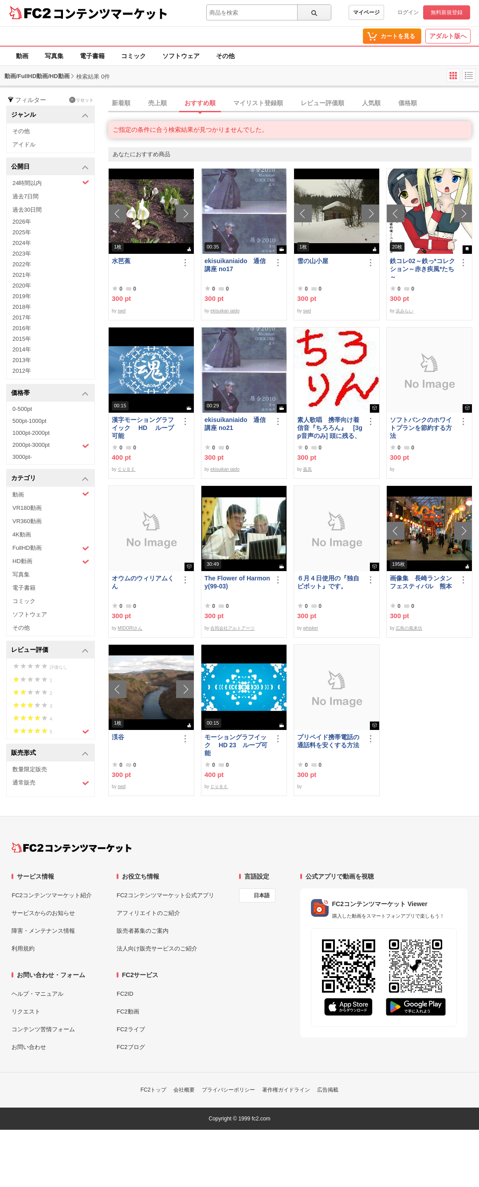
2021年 (21, 275)
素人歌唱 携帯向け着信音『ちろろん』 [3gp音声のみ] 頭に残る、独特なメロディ (329, 428)
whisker (310, 628)
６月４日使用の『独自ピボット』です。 (328, 582)
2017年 (21, 317)
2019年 (21, 296)
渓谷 (118, 737)
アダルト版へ (448, 35)
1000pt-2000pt (31, 433)
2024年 (21, 243)
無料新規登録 (447, 12)
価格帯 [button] (50, 393)
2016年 (21, 328)
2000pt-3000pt (50, 446)
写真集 (54, 55)
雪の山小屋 (312, 260)
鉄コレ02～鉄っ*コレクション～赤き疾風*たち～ (422, 268)
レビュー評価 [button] (50, 650)
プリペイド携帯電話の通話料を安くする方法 (328, 741)
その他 (225, 55)
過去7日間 (25, 196)
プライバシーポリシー (228, 1090)
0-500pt (22, 409)
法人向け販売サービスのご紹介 (157, 948)
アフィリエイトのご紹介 (148, 913)
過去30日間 (27, 209)
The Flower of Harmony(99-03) (237, 582)
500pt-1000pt (29, 421)
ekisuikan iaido (225, 310)
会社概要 (184, 1090)
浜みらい (404, 310)
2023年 (21, 253)
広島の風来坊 (409, 628)
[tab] (293, 103)
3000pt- (22, 457)
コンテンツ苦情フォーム (43, 1029)
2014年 (21, 349)
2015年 (21, 338)
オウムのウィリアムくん (143, 582)
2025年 (21, 232)
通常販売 (50, 783)
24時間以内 (50, 182)
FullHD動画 (50, 548)
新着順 (121, 102)
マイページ (366, 12)
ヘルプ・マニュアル (37, 993)
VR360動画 (27, 521)
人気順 (371, 102)
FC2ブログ (131, 1047)
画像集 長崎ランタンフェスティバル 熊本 (421, 582)
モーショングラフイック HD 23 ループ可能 (235, 745)
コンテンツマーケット (110, 13)
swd (122, 310)
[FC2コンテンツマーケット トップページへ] (72, 847)
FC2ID (125, 993)
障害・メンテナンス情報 (43, 930)
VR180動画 (27, 508)
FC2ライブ (131, 1029)
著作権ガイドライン (286, 1090)
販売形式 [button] (50, 753)
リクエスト (26, 1011)
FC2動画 (128, 1011)
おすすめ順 (200, 102)
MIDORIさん (130, 628)
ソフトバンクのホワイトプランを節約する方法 (421, 427)
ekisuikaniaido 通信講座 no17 (235, 264)
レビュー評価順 (322, 102)
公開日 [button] (50, 167)
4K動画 (21, 534)
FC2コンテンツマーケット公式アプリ (165, 895)
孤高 (307, 469)
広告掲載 (327, 1090)
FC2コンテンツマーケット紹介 (52, 895)
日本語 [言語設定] (262, 895)
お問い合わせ (29, 1047)
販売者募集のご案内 (143, 930)
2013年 (21, 360)
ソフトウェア (181, 55)
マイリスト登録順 (258, 102)
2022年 (21, 264)
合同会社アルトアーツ (232, 628)
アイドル (23, 144)
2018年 (21, 307)
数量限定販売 (29, 769)
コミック (133, 55)
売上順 (157, 102)
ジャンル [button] (50, 115)
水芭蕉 (121, 260)
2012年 (21, 370)
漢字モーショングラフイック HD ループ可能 (143, 427)
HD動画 (50, 561)
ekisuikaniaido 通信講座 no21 (235, 423)
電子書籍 (92, 55)
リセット (81, 100)
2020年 (21, 285)
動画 (22, 55)
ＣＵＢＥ (126, 469)
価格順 (407, 102)
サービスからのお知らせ (43, 913)
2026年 (21, 221)
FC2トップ (154, 1090)
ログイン (408, 12)
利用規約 (23, 948)
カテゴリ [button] (50, 478)
